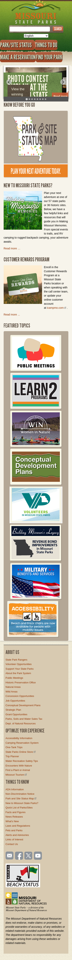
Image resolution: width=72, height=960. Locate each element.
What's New (12, 821)
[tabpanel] (36, 82)
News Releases (14, 816)
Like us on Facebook (19, 856)
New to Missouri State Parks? (22, 803)
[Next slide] (63, 82)
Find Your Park (49, 57)
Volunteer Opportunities (19, 664)
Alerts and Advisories (17, 835)
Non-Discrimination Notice (20, 793)
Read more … (12, 248)
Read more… (62, 96)
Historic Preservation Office (21, 682)
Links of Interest (14, 839)
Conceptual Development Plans (23, 705)
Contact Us (12, 844)
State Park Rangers (16, 659)
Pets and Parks (14, 830)
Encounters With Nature (19, 765)
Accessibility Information (19, 738)
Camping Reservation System (22, 742)
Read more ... (12, 314)
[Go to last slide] (9, 82)
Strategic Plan (13, 709)
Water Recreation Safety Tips (22, 761)
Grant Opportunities (16, 714)
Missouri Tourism (16, 774)
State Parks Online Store (21, 751)
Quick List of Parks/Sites (19, 807)
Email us (9, 855)
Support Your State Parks (20, 668)
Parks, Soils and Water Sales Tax (24, 718)
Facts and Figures (16, 812)
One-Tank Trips (14, 747)
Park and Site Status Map (21, 798)
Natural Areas (13, 686)
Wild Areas (11, 691)
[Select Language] (36, 36)
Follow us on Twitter (28, 856)
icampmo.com (57, 307)
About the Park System (18, 673)
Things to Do (46, 45)
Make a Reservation (18, 57)
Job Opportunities (15, 700)
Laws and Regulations (18, 825)
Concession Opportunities (20, 696)
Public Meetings (14, 677)
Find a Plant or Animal (18, 770)
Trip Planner (12, 756)
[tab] (27, 99)
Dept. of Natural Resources (21, 723)
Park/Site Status (17, 45)
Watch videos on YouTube (38, 856)
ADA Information (15, 789)
